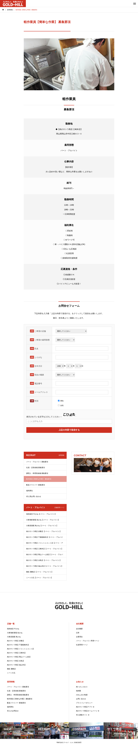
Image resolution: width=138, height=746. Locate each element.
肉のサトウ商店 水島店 (15, 661)
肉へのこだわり (82, 687)
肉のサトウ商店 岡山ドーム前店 (19, 657)
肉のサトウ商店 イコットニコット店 (20, 649)
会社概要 (80, 624)
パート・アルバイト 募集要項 (37, 462)
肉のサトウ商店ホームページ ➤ (87, 711)
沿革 (77, 633)
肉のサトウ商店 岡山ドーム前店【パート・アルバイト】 (44, 555)
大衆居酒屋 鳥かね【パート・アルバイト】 (42, 526)
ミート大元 (11, 673)
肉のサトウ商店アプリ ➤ (85, 707)
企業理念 (79, 637)
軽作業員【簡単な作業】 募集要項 (19, 699)
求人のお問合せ (13, 711)
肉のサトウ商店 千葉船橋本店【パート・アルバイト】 (44, 538)
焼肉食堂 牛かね (13, 629)
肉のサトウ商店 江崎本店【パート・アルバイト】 (44, 549)
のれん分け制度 (82, 695)
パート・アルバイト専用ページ (87, 641)
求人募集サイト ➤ (82, 715)
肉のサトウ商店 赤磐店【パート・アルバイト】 (43, 531)
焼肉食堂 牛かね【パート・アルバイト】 (41, 514)
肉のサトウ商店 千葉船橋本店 (18, 645)
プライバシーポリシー (84, 703)
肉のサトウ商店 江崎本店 (16, 653)
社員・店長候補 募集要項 (35, 467)
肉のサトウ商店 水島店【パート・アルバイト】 (43, 560)
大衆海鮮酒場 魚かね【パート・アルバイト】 (43, 520)
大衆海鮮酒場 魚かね (14, 633)
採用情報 (11, 682)
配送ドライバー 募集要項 (35, 485)
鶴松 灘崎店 (11, 669)
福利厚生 (29, 491)
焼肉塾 (78, 691)
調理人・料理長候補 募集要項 (37, 473)
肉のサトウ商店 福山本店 (16, 665)
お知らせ (80, 682)
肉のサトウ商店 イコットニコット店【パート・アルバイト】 (44, 544)
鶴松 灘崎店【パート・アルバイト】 (39, 572)
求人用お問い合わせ (33, 496)
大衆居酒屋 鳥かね (14, 637)
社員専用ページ (82, 645)
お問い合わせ (81, 699)
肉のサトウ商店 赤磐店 (15, 641)
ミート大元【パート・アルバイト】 (39, 578)
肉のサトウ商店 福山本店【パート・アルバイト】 (44, 566)
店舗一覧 (11, 624)
